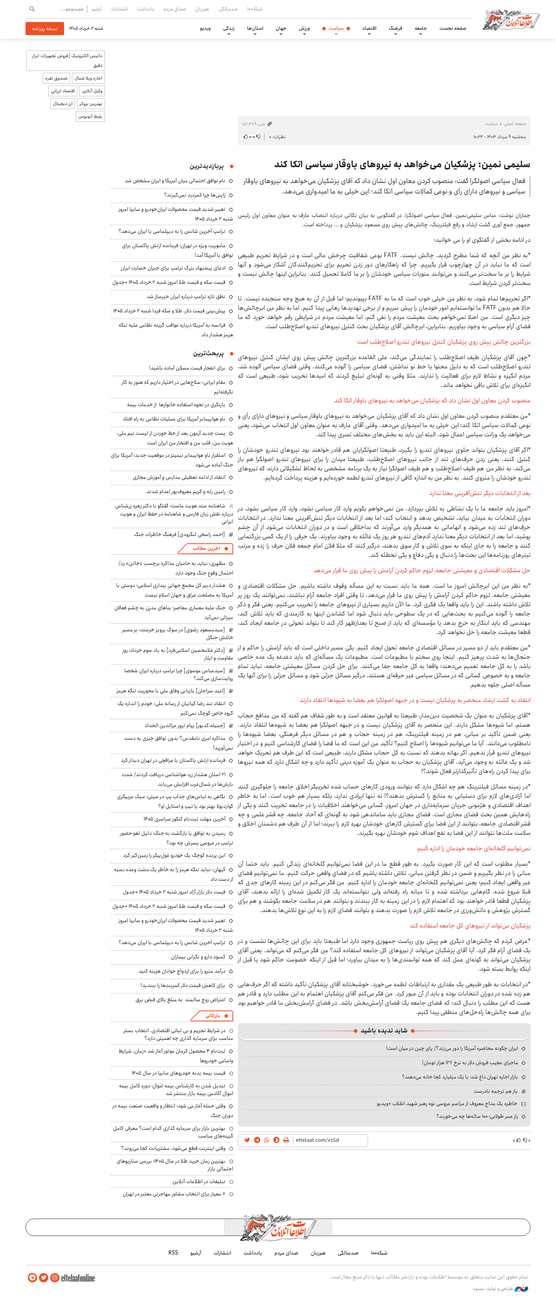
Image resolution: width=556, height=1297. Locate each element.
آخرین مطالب (206, 548)
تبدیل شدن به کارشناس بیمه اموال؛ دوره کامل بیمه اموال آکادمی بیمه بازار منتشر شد (176, 1090)
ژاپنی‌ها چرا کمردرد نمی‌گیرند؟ (194, 195)
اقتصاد (369, 28)
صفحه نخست (452, 28)
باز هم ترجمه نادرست (496, 1091)
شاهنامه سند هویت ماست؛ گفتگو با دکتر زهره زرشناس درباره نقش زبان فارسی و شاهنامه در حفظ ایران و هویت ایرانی (174, 514)
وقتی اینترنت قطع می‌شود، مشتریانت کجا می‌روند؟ (173, 1148)
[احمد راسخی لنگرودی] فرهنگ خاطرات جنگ (179, 534)
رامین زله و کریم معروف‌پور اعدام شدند (185, 491)
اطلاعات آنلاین (511, 19)
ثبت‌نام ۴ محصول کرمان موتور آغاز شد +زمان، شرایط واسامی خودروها (176, 1056)
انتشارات (119, 9)
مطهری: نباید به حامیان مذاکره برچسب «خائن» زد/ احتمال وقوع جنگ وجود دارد (176, 568)
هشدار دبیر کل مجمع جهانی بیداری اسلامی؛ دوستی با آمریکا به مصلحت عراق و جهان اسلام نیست (174, 590)
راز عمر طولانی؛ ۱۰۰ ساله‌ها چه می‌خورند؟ (477, 1116)
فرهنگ (395, 28)
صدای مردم (175, 9)
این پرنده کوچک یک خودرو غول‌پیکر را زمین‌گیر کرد (174, 855)
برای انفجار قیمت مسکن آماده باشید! (187, 368)
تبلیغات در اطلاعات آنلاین (199, 1181)
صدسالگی (228, 9)
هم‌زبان (202, 9)
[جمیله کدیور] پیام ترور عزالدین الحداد (185, 725)
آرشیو (97, 9)
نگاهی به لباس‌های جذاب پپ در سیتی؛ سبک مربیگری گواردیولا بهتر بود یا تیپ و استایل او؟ (175, 801)
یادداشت (145, 9)
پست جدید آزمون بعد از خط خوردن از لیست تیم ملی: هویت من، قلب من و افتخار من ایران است (175, 438)
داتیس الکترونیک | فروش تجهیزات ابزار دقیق (67, 60)
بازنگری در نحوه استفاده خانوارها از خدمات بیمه (176, 404)
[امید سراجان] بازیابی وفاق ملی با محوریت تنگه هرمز (171, 691)
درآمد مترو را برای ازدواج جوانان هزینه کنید (182, 971)
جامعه (421, 28)
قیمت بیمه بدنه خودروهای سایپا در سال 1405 (178, 1073)
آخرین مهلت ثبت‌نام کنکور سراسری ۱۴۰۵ (184, 819)
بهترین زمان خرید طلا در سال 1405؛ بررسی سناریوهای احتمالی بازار (175, 1165)
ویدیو (205, 28)
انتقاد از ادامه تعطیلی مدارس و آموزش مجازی (179, 477)
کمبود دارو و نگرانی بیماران (198, 957)
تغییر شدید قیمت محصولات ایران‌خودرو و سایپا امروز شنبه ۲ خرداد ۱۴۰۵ (176, 925)
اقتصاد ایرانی (63, 91)
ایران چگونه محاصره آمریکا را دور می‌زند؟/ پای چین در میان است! (452, 1048)
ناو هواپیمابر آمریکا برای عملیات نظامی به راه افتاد (174, 419)
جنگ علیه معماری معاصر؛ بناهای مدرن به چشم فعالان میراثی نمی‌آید (173, 613)
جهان (281, 28)
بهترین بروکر (91, 103)
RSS (173, 1253)
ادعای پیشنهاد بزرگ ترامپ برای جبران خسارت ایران (172, 268)
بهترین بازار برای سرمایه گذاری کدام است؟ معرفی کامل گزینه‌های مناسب (173, 1132)
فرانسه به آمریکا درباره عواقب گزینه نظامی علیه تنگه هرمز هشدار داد (176, 330)
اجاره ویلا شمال (88, 78)
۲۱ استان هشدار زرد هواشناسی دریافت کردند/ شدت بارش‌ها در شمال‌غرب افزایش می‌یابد (177, 779)
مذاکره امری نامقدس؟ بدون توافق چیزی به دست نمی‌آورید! (178, 743)
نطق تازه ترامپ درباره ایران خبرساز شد (186, 296)
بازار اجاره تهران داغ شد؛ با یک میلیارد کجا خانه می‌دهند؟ (460, 1077)
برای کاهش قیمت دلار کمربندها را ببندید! (183, 985)
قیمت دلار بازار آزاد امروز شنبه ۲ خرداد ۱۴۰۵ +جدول (174, 892)
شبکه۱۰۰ (255, 9)
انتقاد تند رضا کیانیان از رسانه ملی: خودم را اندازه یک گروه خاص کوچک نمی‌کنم (175, 708)
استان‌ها (255, 28)
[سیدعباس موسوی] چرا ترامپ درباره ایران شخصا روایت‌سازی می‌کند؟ (178, 674)
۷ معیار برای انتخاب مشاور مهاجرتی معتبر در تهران (174, 1194)
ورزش (304, 28)
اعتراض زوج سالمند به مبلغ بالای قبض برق (180, 999)
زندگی (229, 28)
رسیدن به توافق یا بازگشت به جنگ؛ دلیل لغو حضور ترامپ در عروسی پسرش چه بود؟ (176, 838)
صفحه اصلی (515, 123)
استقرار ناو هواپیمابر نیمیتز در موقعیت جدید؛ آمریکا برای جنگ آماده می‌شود (172, 460)
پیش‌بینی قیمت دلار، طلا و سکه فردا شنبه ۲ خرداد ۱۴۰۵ (169, 311)
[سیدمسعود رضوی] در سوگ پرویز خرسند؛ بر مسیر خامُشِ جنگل (177, 634)
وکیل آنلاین (92, 91)
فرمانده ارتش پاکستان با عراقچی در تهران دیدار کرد (173, 760)
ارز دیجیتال (63, 103)
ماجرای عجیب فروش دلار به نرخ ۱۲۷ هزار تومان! (470, 1062)
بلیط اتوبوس (90, 116)
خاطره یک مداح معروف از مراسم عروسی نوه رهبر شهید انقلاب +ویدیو (447, 1103)
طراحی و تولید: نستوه (500, 1288)
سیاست (336, 28)
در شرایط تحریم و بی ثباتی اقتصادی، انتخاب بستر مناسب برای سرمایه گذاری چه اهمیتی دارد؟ (178, 1034)
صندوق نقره (56, 78)
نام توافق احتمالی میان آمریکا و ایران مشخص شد (175, 180)
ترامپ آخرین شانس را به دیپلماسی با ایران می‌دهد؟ (172, 231)
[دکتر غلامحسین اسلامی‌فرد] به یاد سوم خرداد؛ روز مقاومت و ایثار (177, 654)
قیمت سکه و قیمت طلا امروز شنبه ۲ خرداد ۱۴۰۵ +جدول (168, 282)
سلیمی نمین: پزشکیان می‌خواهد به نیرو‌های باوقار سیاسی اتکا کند (402, 164)
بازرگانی (212, 1015)
